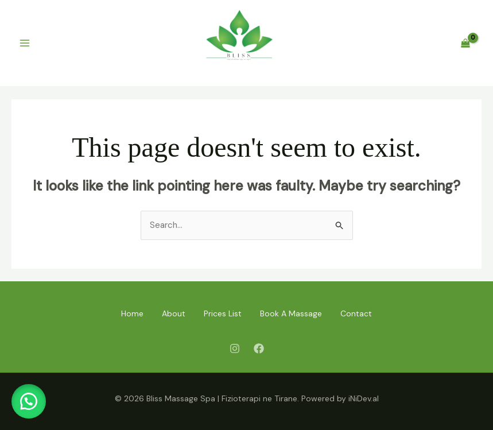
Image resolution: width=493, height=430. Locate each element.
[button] (28, 401)
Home (132, 313)
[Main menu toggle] (24, 43)
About (173, 313)
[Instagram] (235, 348)
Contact (356, 313)
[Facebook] (259, 348)
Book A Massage (291, 313)
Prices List (223, 313)
